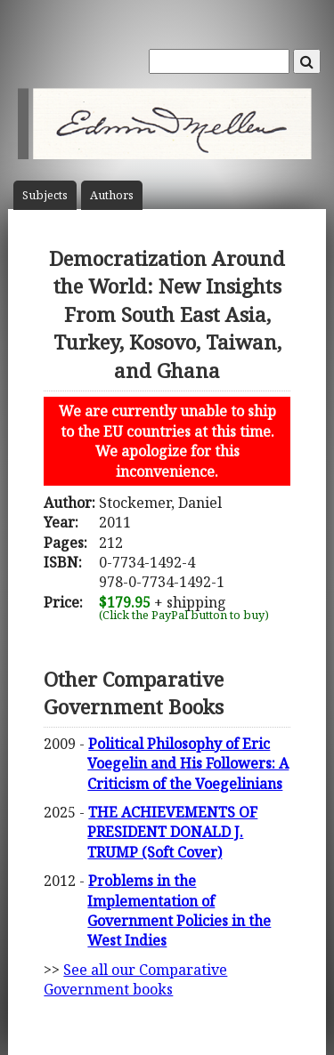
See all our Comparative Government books (135, 979)
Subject (45, 195)
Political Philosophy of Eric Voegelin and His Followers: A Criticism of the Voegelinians (188, 763)
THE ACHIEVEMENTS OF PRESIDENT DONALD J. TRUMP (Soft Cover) (172, 832)
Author (112, 195)
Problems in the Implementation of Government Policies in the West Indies (179, 910)
